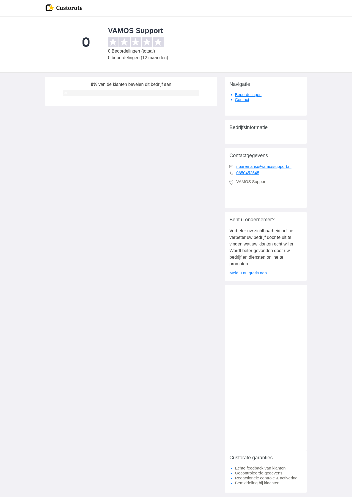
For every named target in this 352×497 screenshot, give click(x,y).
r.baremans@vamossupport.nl (263, 166)
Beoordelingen (248, 94)
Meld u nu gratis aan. (248, 273)
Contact (242, 99)
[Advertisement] (266, 367)
